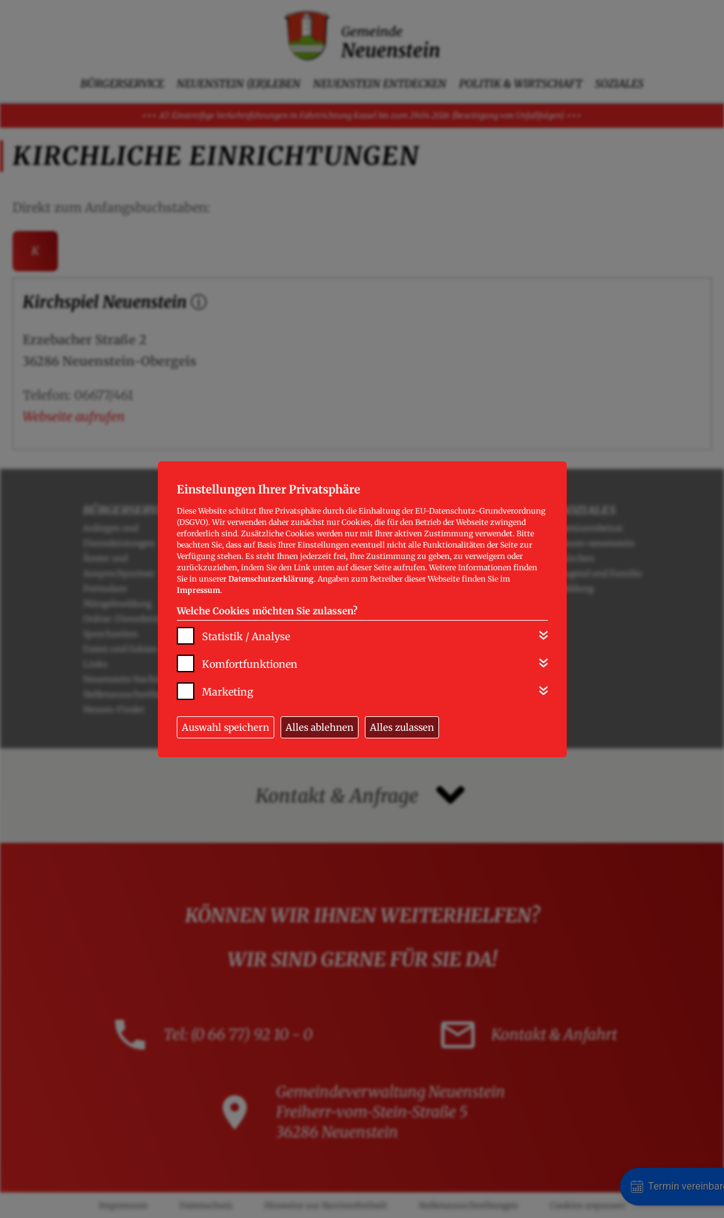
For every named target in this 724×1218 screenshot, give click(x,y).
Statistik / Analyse (246, 636)
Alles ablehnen (320, 727)
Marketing (227, 691)
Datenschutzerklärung (271, 579)
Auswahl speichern (225, 727)
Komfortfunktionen (250, 664)
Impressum (198, 590)
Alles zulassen (402, 727)
